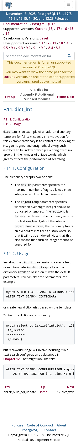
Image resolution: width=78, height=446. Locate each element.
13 (41, 43)
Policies (17, 421)
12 (48, 43)
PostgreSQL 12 (43, 24)
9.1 (35, 48)
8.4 (50, 48)
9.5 (5, 48)
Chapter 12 (11, 355)
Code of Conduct (40, 421)
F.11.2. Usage (12, 124)
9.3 (20, 48)
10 (61, 43)
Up (13, 97)
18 (50, 29)
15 (71, 29)
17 (58, 29)
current (9, 77)
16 (65, 29)
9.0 (43, 48)
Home (61, 97)
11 (54, 43)
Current (41, 29)
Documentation (15, 24)
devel (44, 38)
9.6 (68, 43)
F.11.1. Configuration (17, 119)
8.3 (58, 48)
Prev (7, 97)
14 (7, 33)
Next (70, 97)
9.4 (13, 48)
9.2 (28, 48)
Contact (50, 426)
